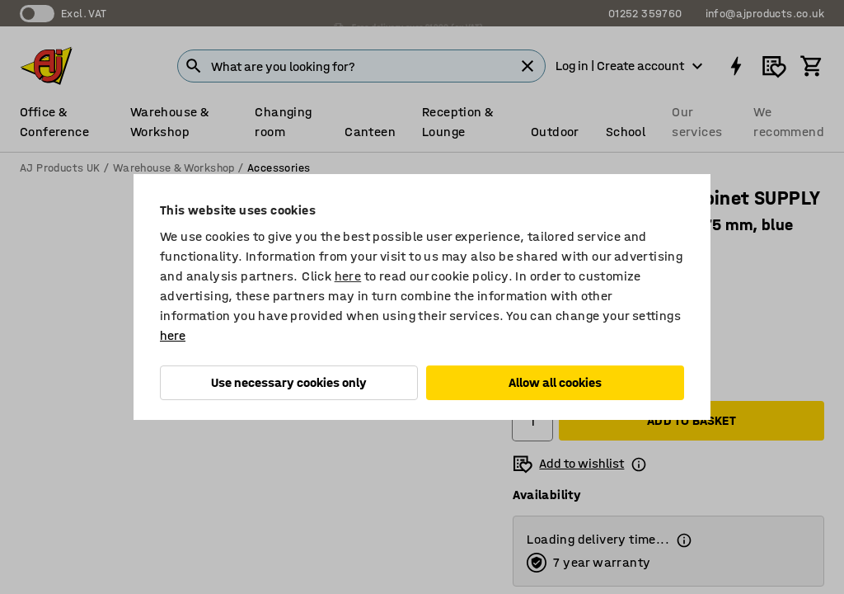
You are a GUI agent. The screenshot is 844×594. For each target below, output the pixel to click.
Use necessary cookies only (289, 382)
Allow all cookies (555, 382)
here (348, 276)
